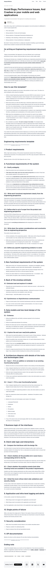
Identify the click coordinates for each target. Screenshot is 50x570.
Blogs (40, 1)
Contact (44, 1)
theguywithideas (8, 1)
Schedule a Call (18, 564)
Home (33, 1)
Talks (37, 1)
